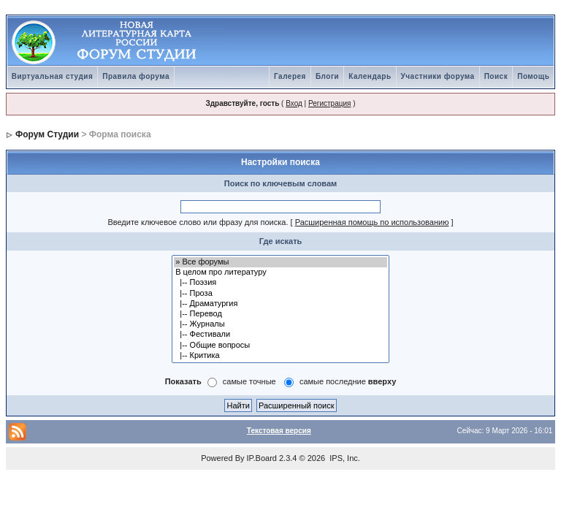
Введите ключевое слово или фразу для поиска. (197, 222)
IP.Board (262, 458)
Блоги (327, 76)
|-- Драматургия (280, 304)
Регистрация (329, 103)
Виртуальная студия (53, 76)
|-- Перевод (280, 314)
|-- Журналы (280, 324)
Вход (294, 103)
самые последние (347, 381)
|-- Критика (280, 356)
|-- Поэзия (280, 283)
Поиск (496, 76)
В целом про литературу (280, 272)
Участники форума (438, 76)
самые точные (249, 381)
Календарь (369, 76)
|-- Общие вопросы (280, 345)
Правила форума (135, 76)
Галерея (290, 76)
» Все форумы (280, 262)
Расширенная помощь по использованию (372, 222)
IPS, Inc (343, 458)
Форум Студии (47, 134)
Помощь (533, 76)
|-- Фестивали (280, 334)
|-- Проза (280, 294)
